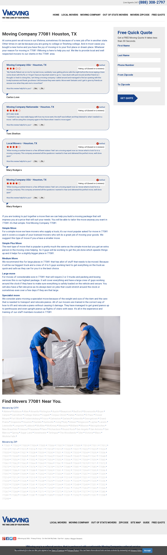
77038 (14, 456)
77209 (102, 473)
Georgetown (91, 418)
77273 (58, 491)
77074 (14, 466)
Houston (27, 422)
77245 (67, 484)
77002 (15, 445)
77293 (84, 495)
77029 (40, 452)
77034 (84, 452)
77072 (102, 463)
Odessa (23, 429)
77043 (58, 456)
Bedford (77, 411)
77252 (102, 484)
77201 (32, 473)
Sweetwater (40, 432)
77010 (85, 445)
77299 (5, 498)
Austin (55, 411)
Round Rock (68, 429)
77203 (49, 473)
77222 (93, 477)
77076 (32, 466)
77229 (49, 481)
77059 (93, 459)
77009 (77, 445)
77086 (14, 470)
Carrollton (17, 415)
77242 (40, 484)
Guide (146, 522)
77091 (58, 470)
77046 (84, 456)
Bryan (100, 411)
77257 (40, 488)
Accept (147, 550)
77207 (84, 473)
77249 (84, 484)
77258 (49, 488)
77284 (23, 495)
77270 (32, 491)
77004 (33, 445)
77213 (23, 477)
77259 (58, 488)
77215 (32, 477)
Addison (17, 411)
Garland (67, 418)
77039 (23, 456)
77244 (58, 484)
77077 (40, 466)
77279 (93, 491)
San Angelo (82, 429)
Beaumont (66, 411)
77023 (93, 449)
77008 (68, 445)
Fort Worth (17, 418)
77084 (102, 466)
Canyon (6, 415)
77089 (40, 470)
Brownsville (90, 411)
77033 (75, 452)
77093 (75, 470)
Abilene (7, 411)
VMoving (21, 538)
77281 (5, 495)
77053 (40, 459)
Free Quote (158, 14)
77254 (14, 488)
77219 (67, 477)
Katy (65, 422)
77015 (23, 449)
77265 (93, 488)
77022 (84, 449)
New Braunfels (9, 429)
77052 (32, 459)
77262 (75, 488)
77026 (14, 452)
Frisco (45, 418)
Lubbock (30, 425)
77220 (75, 477)
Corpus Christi (58, 415)
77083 (93, 466)
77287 (32, 495)
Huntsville (48, 422)
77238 (14, 484)
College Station (32, 415)
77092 (67, 470)
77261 (67, 488)
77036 (102, 452)
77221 (84, 477)
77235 (93, 481)
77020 (67, 449)
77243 (49, 484)
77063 (23, 463)
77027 (23, 452)
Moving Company (90, 14)
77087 (23, 470)
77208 (93, 473)
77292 (75, 495)
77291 (67, 495)
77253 (5, 488)
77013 (5, 449)
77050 (14, 459)
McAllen (41, 425)
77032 (67, 452)
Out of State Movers (115, 14)
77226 (23, 481)
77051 (23, 459)
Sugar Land (26, 432)
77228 (40, 481)
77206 (75, 473)
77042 (49, 456)
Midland (74, 425)
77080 (67, 466)
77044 (67, 456)
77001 (6, 445)
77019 (58, 449)
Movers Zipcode (139, 14)
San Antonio (96, 429)
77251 (93, 484)
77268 (14, 491)
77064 (32, 463)
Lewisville (7, 425)
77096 (102, 470)
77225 (14, 481)
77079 (58, 466)
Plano (44, 429)
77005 (42, 445)
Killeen (72, 422)
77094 (84, 470)
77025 (5, 452)
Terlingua (53, 432)
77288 (40, 495)
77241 (32, 484)
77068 (67, 463)
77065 (40, 463)
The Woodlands (68, 432)
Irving (58, 422)
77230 (58, 481)
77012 (103, 445)
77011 (94, 445)
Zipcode (123, 522)
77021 (75, 449)
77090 (49, 470)
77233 (75, 481)
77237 (5, 484)
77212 (14, 477)
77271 (40, 491)
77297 (93, 495)
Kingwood (83, 422)
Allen (26, 411)
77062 (14, 463)
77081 (75, 466)
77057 (75, 459)
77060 (102, 459)
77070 (84, 463)
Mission (84, 425)
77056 (67, 459)
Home (56, 14)
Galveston (55, 418)
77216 (40, 477)
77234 (84, 481)
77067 (58, 463)
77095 (93, 470)
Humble (38, 422)
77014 (14, 449)
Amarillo (34, 411)
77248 (75, 484)
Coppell (46, 415)
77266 (102, 488)
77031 (58, 452)
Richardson (55, 429)
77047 (93, 456)
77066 (49, 463)
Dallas (71, 415)
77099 (23, 473)
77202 (40, 473)
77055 (58, 459)
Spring (15, 432)
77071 (93, 463)
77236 (102, 481)
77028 (32, 452)
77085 (5, 470)
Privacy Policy (36, 538)
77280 (102, 491)
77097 (5, 473)
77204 (58, 473)
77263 (84, 488)
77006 (50, 445)
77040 (32, 456)
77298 (102, 495)
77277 (84, 491)
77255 (23, 488)
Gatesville (78, 418)
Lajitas (93, 422)
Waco (98, 432)
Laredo (103, 422)
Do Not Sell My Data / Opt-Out (52, 538)
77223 (102, 477)
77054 (49, 459)
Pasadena (34, 429)
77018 (49, 449)
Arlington (46, 411)
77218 (58, 477)
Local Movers (69, 14)
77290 (58, 495)
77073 (5, 466)
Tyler (80, 432)
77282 (14, 495)
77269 (23, 491)
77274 (67, 491)
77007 (59, 445)
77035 (93, 452)
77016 (32, 449)
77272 (49, 491)
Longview (19, 425)
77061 (5, 463)
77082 (84, 466)
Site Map (136, 522)
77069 (75, 463)
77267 (5, 491)
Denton (80, 415)
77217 (49, 477)
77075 (23, 466)
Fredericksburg (32, 418)
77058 (84, 459)
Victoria (89, 432)
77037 (5, 456)
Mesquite (63, 425)
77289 (49, 495)
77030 (49, 452)
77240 (23, 484)
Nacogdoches (97, 425)
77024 (102, 449)
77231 (67, 481)
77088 (32, 470)
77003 (24, 445)
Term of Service (58, 550)
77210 (5, 477)
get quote (126, 98)
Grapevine (16, 422)
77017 (40, 449)
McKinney (52, 425)
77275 (75, 491)
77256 (32, 488)
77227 (32, 481)
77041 (40, 456)
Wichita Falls (8, 436)
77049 (5, 459)
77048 (102, 456)
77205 (67, 473)
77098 (14, 473)
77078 (49, 466)
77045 (75, 456)
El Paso (89, 415)
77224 (5, 481)
